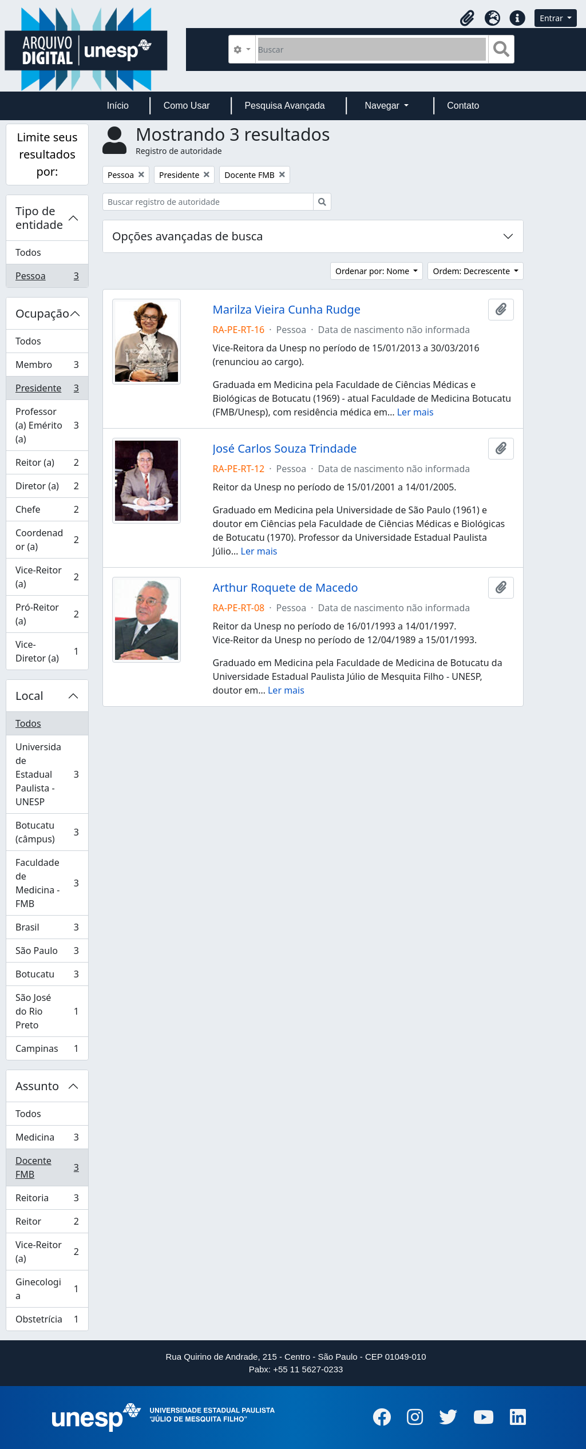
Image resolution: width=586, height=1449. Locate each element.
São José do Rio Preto (47, 1011)
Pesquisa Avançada (284, 105)
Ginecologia (47, 1289)
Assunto (37, 1086)
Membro (47, 367)
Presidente (47, 390)
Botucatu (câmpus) (47, 832)
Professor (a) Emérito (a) (47, 425)
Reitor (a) (47, 465)
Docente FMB (47, 1167)
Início (118, 105)
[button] (467, 18)
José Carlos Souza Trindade (285, 449)
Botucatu (47, 976)
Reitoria (47, 1200)
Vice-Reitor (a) (47, 577)
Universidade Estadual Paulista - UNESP (47, 774)
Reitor (47, 1223)
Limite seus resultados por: (47, 154)
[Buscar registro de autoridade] (208, 202)
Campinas (47, 1051)
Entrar (552, 18)
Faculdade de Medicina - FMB (47, 883)
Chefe (47, 511)
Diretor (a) (47, 488)
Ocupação (42, 313)
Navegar (383, 105)
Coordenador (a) (47, 539)
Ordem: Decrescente (472, 271)
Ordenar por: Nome (373, 271)
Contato (463, 105)
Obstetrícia (47, 1321)
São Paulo (47, 953)
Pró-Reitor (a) (47, 614)
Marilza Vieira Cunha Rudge (287, 309)
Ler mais (415, 412)
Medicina (47, 1139)
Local (29, 695)
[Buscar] (372, 49)
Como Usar (187, 105)
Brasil (47, 929)
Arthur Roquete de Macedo (285, 588)
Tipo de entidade (39, 217)
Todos (28, 252)
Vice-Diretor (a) (47, 651)
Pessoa (47, 278)
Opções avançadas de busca (187, 236)
